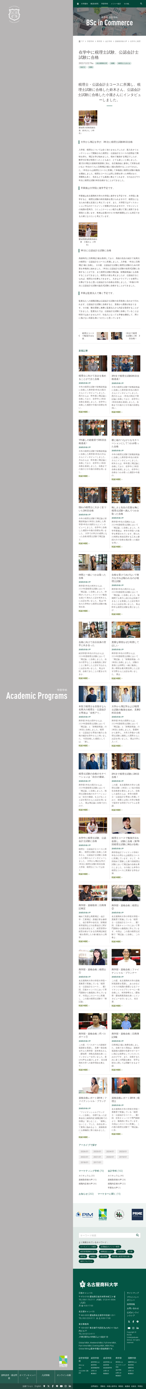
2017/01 (97, 1162)
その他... (127, 4)
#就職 (112, 63)
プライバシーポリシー (133, 1298)
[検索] (137, 1235)
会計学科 (108, 41)
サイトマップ (133, 1293)
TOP (81, 41)
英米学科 (131, 1365)
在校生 (133, 1386)
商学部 (99, 41)
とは (81, 1365)
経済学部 (107, 1358)
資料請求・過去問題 (9, 1376)
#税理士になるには (124, 63)
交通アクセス (28, 1386)
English (38, 1386)
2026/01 (84, 1151)
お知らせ (94, 1370)
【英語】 (83, 1372)
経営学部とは (95, 1362)
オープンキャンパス (27, 1376)
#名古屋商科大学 (101, 63)
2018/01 (84, 1162)
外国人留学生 (112, 1386)
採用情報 (131, 1304)
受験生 (103, 1386)
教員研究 (95, 4)
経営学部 (95, 1358)
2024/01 (110, 1151)
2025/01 (97, 1151)
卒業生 (140, 1386)
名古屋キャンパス (87, 1311)
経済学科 (106, 1365)
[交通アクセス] (44, 1386)
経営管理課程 (84, 1359)
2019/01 (123, 1157)
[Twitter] (48, 1386)
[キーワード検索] (106, 1235)
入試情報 (46, 1375)
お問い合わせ (133, 1308)
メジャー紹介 (116, 4)
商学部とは (119, 1362)
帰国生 (120, 1386)
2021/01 (97, 1157)
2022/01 (84, 1157)
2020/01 (110, 1157)
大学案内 (84, 4)
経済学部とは (107, 1362)
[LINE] (57, 1386)
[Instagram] (65, 1386)
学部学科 (104, 4)
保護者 (127, 1386)
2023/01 (123, 1151)
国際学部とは (132, 1362)
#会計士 (82, 67)
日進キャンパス (86, 1293)
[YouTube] (61, 1386)
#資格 (91, 67)
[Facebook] (53, 1386)
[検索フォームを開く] (141, 3)
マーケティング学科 (121, 1366)
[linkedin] (70, 1386)
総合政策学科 (107, 1368)
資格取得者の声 (121, 41)
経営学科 (94, 1365)
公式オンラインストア (133, 1314)
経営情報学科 (95, 1368)
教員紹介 (94, 1373)
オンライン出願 (64, 1375)
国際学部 (132, 1358)
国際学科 (131, 1368)
